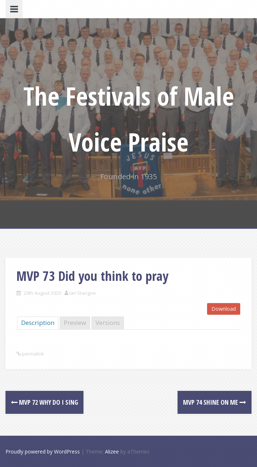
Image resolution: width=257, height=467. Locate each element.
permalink (32, 353)
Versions (108, 322)
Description (37, 322)
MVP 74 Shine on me (214, 402)
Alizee (112, 451)
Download (223, 308)
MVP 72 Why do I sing (44, 402)
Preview (75, 322)
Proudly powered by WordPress (42, 451)
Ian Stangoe (82, 293)
